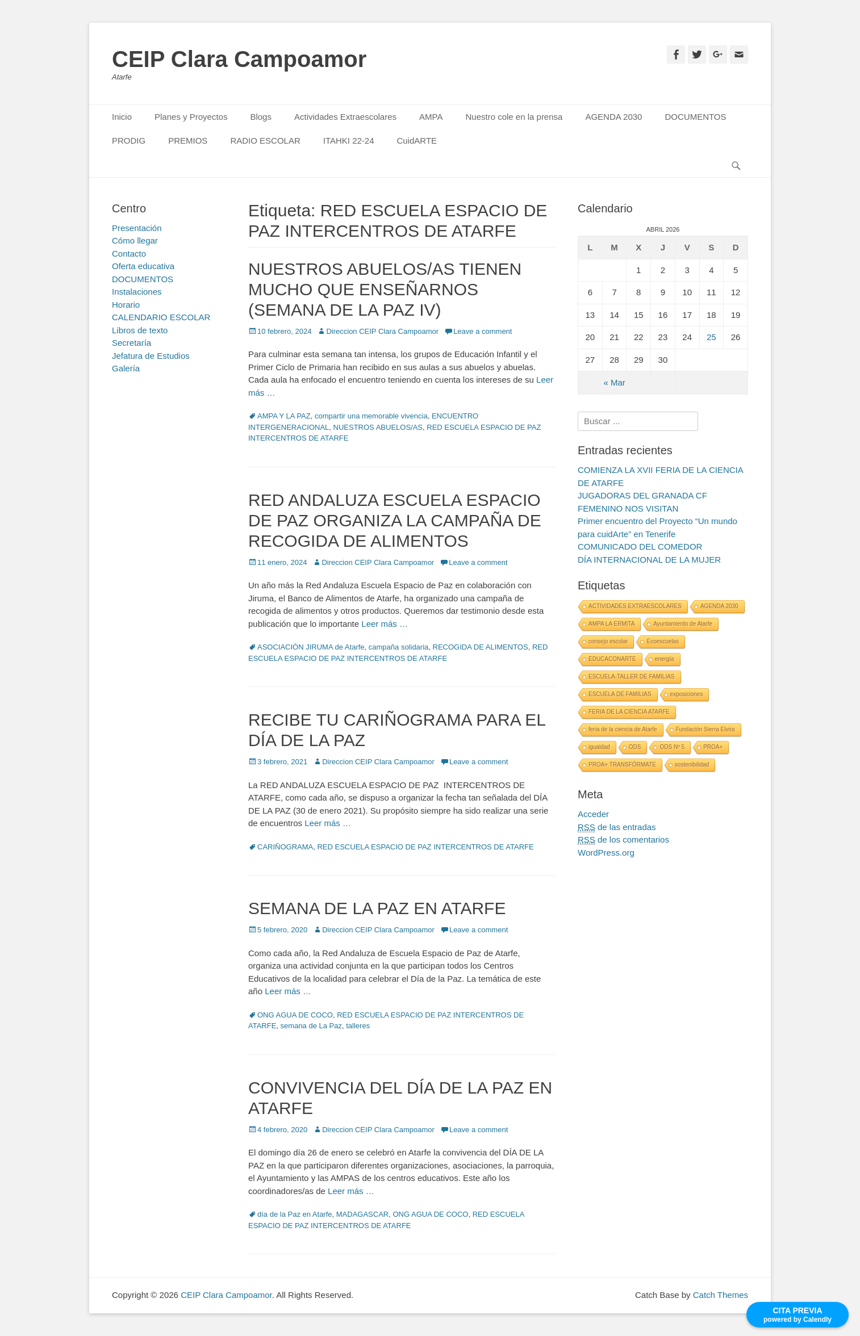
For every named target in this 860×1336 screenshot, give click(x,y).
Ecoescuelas (662, 641)
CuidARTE (417, 140)
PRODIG (128, 140)
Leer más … (384, 624)
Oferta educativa (143, 266)
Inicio (122, 117)
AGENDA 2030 (613, 117)
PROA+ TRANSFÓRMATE (622, 764)
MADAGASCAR (362, 1214)
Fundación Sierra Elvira (705, 729)
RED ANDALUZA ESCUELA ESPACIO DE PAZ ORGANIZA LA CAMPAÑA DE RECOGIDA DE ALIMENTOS (394, 520)
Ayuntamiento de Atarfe (682, 624)
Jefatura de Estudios (151, 356)
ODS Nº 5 (671, 747)
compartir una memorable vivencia (371, 416)
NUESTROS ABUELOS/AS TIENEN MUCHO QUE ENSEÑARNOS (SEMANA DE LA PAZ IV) (384, 289)
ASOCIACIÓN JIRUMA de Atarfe (311, 647)
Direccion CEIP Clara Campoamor (382, 331)
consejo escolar (608, 641)
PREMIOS (187, 140)
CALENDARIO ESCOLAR (161, 317)
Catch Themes (720, 1295)
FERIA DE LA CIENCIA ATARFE (629, 712)
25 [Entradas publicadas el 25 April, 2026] (711, 337)
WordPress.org (606, 852)
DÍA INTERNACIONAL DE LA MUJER (649, 559)
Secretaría (131, 342)
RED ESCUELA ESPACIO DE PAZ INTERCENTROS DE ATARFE (425, 847)
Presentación (137, 228)
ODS (635, 747)
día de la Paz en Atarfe (294, 1214)
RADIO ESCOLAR (265, 140)
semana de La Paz (311, 1025)
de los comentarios (623, 840)
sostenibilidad (692, 764)
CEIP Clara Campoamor (239, 59)
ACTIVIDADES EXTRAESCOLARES (635, 606)
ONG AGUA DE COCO (295, 1015)
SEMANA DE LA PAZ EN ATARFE (377, 908)
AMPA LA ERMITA (611, 624)
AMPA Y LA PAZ (284, 416)
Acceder (593, 814)
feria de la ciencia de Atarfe (622, 729)
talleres (358, 1025)
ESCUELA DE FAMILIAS (620, 694)
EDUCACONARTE (612, 659)
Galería (126, 368)
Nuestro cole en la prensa (513, 117)
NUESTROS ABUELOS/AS (378, 427)
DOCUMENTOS (695, 117)
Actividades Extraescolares (345, 117)
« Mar (614, 382)
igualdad (599, 747)
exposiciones (686, 694)
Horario (126, 304)
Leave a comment (482, 331)
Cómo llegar (135, 240)
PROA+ (713, 747)
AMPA (430, 117)
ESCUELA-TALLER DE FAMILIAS (631, 676)
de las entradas (617, 827)
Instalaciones (137, 291)
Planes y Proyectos (191, 117)
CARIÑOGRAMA (285, 847)
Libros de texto (140, 330)
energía (664, 659)
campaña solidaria (399, 647)
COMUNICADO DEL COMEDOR (640, 546)
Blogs (261, 117)
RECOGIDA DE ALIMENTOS (480, 647)
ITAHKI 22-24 (348, 140)
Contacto (129, 253)
